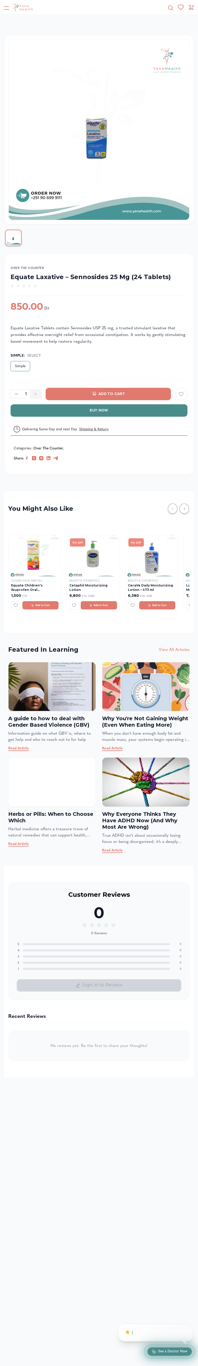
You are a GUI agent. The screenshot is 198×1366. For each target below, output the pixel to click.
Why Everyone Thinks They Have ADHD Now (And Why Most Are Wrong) (139, 820)
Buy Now (99, 410)
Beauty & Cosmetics (84, 580)
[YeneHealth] (18, 7)
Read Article (18, 748)
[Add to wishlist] (181, 394)
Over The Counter (27, 268)
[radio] (12, 286)
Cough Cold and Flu (26, 580)
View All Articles (174, 649)
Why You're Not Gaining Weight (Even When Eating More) (145, 721)
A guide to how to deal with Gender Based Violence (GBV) (48, 721)
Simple (20, 366)
